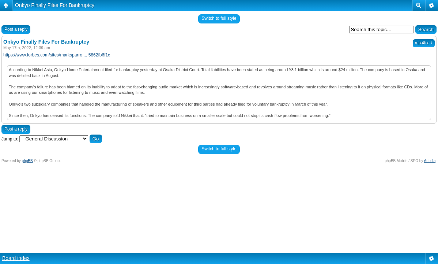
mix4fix (424, 42)
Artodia (430, 161)
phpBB (27, 161)
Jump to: (9, 139)
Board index (16, 258)
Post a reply (15, 29)
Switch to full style (218, 18)
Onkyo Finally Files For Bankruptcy (54, 5)
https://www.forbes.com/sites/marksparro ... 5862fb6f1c (56, 55)
